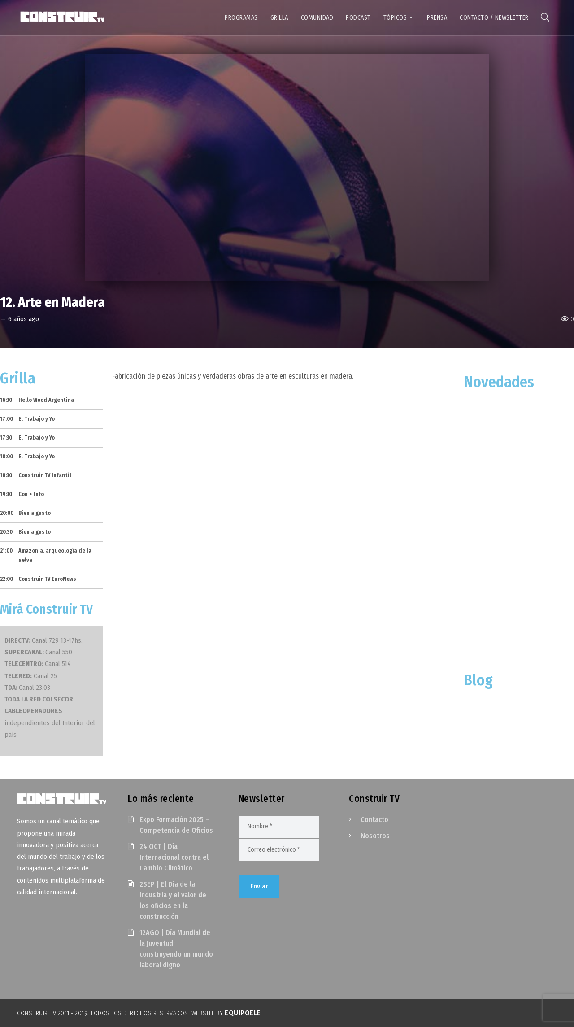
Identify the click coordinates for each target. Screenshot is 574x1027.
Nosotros (375, 835)
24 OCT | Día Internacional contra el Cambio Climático (174, 857)
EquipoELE (243, 1013)
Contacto (374, 819)
